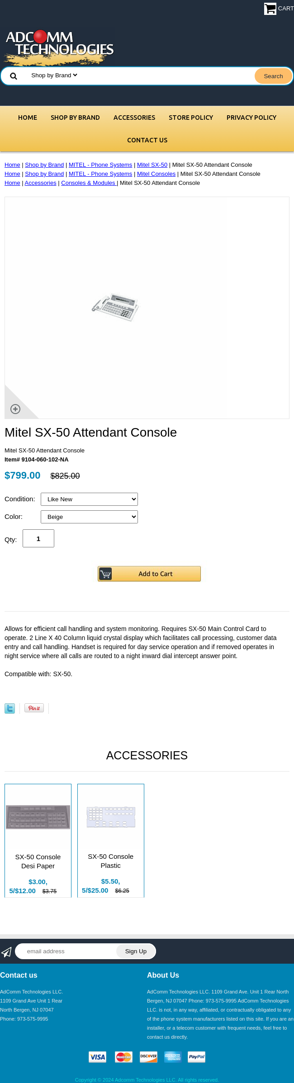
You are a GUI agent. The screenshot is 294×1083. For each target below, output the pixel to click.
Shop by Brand (75, 117)
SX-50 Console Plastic (110, 860)
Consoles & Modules (89, 182)
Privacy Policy (251, 117)
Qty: (11, 539)
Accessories (134, 117)
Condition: (21, 499)
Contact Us (147, 140)
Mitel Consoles (156, 173)
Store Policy (191, 117)
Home (27, 117)
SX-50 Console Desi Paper (38, 861)
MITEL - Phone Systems (100, 164)
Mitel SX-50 (152, 164)
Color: (14, 516)
